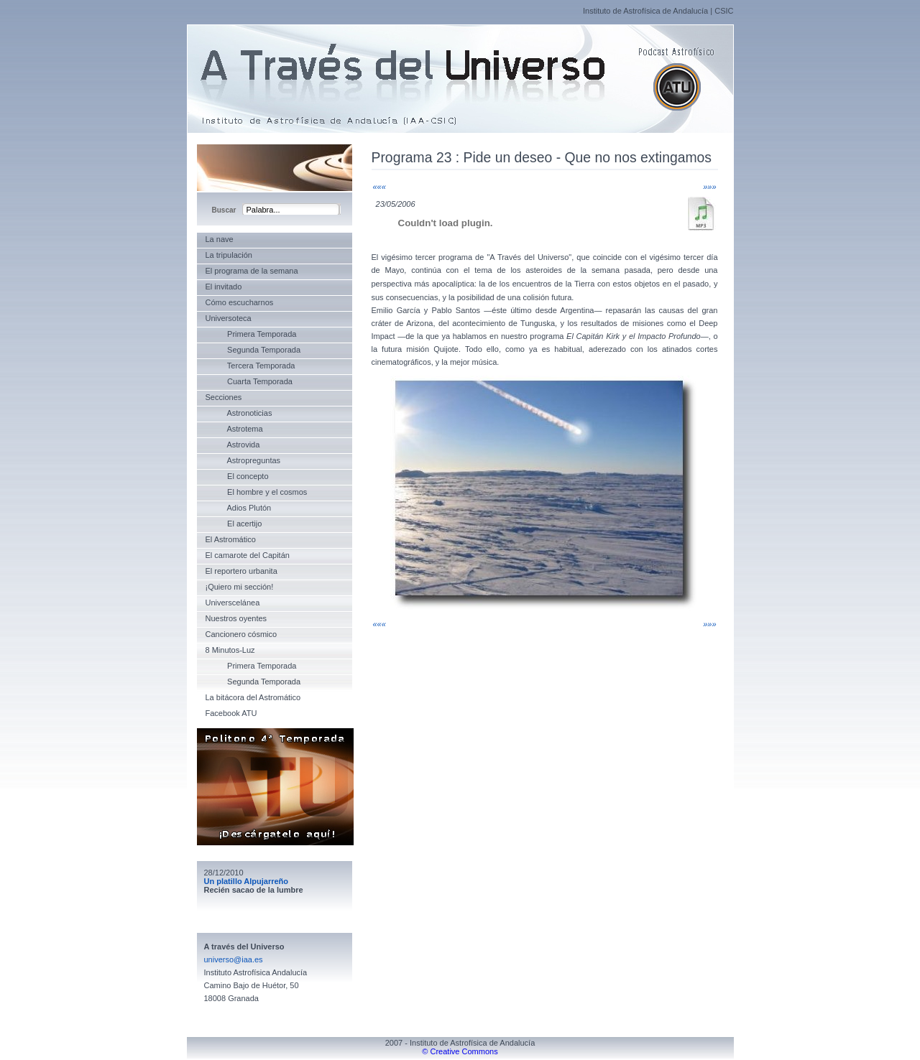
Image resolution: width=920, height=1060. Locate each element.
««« (379, 186)
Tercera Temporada (250, 365)
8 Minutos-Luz (230, 650)
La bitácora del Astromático (253, 697)
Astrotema (234, 428)
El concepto (237, 476)
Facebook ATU (231, 713)
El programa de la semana (252, 270)
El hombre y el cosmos (257, 492)
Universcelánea (233, 602)
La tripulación (229, 255)
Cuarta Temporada (249, 381)
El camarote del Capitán (248, 555)
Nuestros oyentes (236, 618)
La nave (220, 239)
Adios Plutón (239, 507)
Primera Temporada (251, 334)
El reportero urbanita (241, 571)
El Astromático (231, 539)
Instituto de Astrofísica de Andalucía (645, 10)
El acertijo (234, 523)
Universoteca (229, 318)
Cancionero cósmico (241, 634)
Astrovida (233, 444)
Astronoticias (239, 413)
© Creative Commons (459, 1051)
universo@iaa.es (233, 959)
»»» (709, 186)
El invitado (224, 286)
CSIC (723, 10)
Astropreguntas (243, 460)
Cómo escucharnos (240, 302)
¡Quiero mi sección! (240, 586)
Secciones (224, 397)
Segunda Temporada (253, 349)
